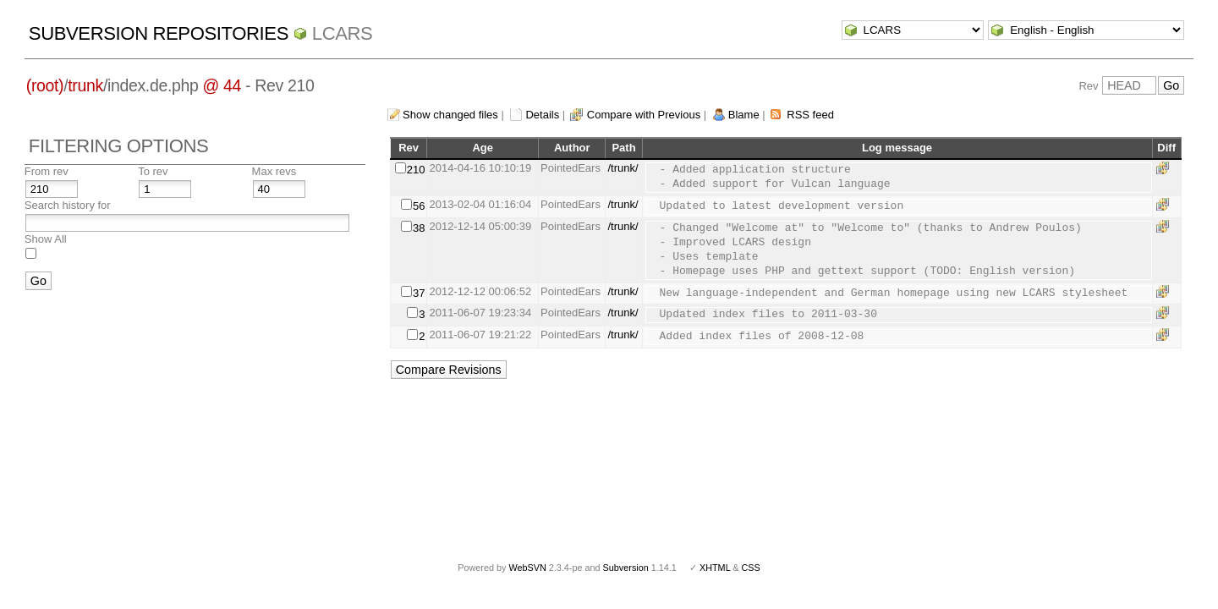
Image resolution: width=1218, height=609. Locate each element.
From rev (47, 171)
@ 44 (222, 85)
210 (416, 169)
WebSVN (527, 567)
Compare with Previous (643, 114)
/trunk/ (623, 168)
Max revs (274, 171)
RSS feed (810, 114)
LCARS (342, 33)
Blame (744, 114)
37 (419, 293)
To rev (152, 171)
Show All (46, 239)
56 (419, 206)
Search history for (68, 205)
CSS (751, 567)
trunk (85, 85)
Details (542, 114)
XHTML (715, 567)
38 (419, 228)
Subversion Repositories (158, 33)
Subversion (626, 567)
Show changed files (450, 114)
